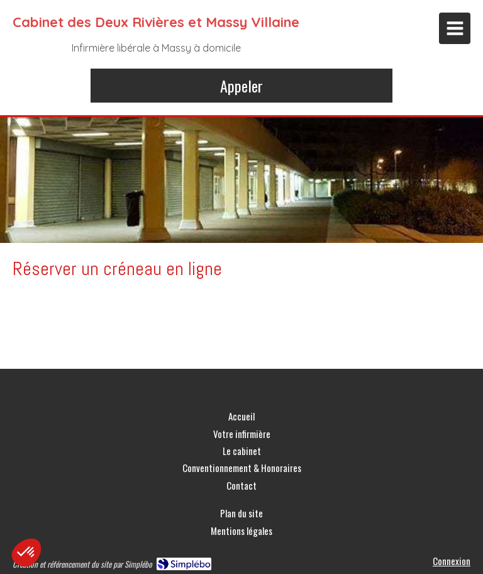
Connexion (451, 561)
